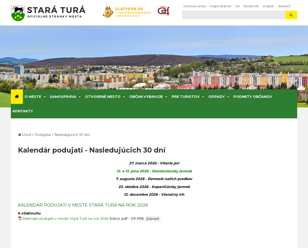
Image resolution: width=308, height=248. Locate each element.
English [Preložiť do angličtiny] (268, 6)
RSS (237, 6)
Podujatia (43, 135)
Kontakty (23, 111)
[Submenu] (44, 96)
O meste (33, 96)
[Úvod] (17, 96)
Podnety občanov (252, 96)
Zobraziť (152, 219)
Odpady (216, 96)
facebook (251, 6)
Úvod (26, 135)
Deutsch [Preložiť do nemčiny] (284, 6)
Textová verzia (195, 6)
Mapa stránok (220, 6)
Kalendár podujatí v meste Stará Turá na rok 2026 (66, 218)
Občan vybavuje (146, 96)
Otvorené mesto (103, 96)
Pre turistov (186, 96)
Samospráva (63, 96)
